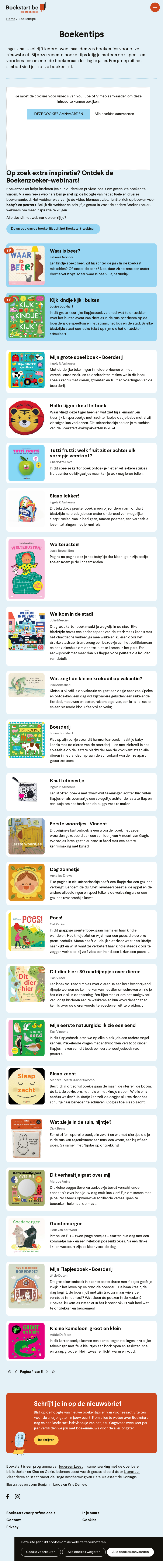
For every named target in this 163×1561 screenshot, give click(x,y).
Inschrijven (46, 1438)
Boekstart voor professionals (30, 1511)
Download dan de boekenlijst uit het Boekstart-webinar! (53, 228)
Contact (13, 1518)
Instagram (19, 1496)
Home (10, 19)
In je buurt (90, 1511)
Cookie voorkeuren (40, 1552)
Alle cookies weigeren (81, 1552)
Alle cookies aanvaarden (114, 114)
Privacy (12, 1525)
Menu (155, 7)
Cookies (89, 1518)
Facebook (10, 1496)
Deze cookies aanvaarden (58, 114)
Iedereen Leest (71, 1465)
